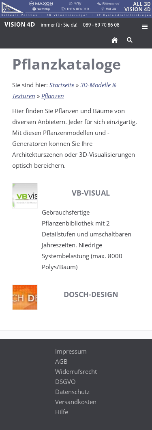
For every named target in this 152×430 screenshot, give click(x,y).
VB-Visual (91, 193)
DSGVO (65, 381)
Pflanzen (52, 96)
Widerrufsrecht (76, 371)
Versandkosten (75, 402)
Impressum (71, 351)
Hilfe (61, 412)
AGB (61, 361)
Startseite (61, 85)
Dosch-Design (91, 294)
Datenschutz (72, 392)
